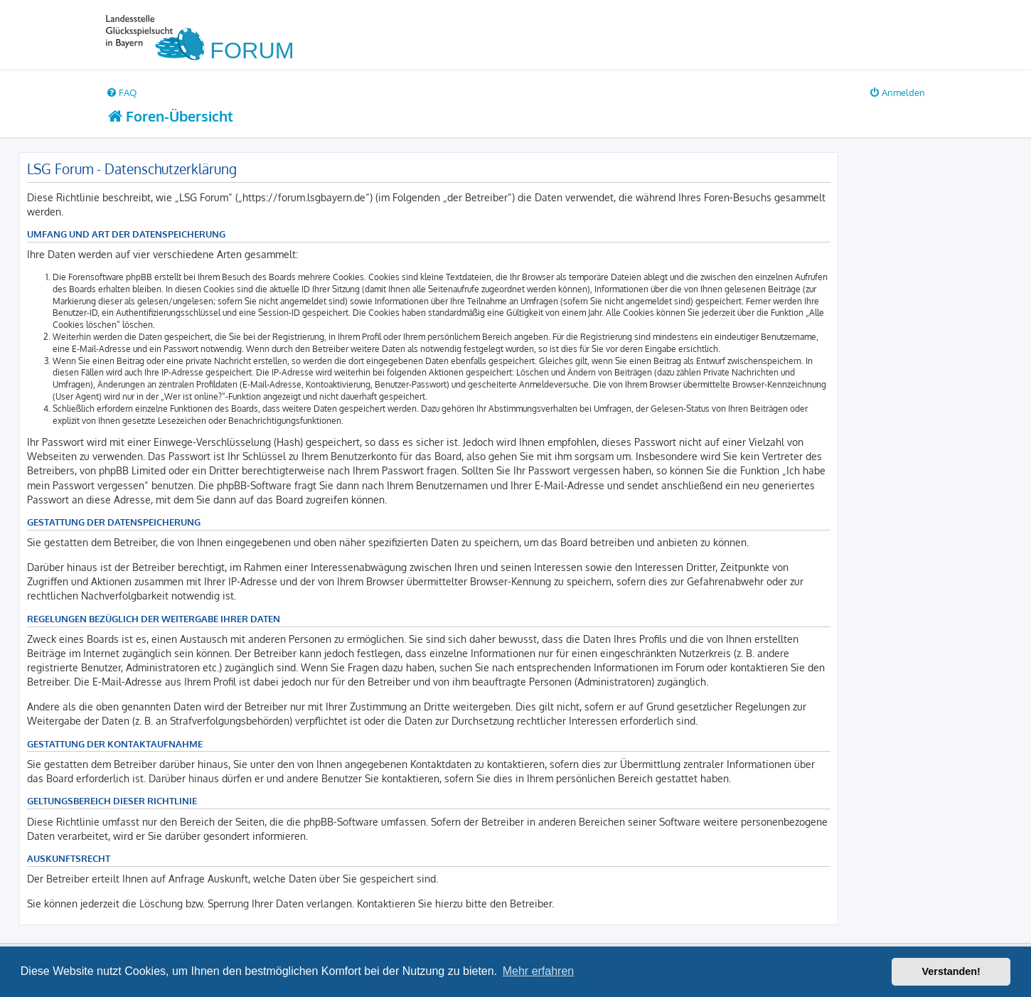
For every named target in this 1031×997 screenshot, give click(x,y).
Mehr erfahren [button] (539, 971)
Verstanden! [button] (951, 971)
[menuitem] (121, 92)
